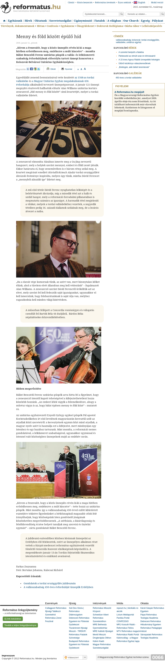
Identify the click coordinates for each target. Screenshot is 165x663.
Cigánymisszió (83, 20)
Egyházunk (15, 20)
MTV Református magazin (128, 631)
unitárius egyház (133, 42)
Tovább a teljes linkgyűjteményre (20, 625)
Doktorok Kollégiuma (110, 26)
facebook (31, 69)
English (139, 2)
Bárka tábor (132, 26)
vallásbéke (121, 42)
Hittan (41, 26)
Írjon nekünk (124, 2)
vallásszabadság (123, 40)
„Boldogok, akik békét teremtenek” (134, 67)
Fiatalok (99, 20)
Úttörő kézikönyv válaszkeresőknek (134, 63)
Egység (145, 20)
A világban (114, 20)
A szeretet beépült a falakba (131, 52)
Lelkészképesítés (152, 26)
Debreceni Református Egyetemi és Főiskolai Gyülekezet (79, 621)
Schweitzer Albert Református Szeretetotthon (101, 618)
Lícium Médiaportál (125, 615)
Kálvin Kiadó (98, 641)
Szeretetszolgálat (60, 20)
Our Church (131, 20)
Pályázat (157, 20)
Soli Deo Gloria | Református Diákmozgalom (76, 611)
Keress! (162, 14)
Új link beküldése (12, 619)
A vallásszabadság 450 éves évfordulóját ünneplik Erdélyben (58, 587)
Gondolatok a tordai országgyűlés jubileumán (50, 583)
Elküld (53, 69)
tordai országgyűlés (150, 40)
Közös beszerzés (84, 2)
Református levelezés (105, 2)
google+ (35, 69)
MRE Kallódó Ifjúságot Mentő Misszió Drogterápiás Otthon (103, 634)
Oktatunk (41, 20)
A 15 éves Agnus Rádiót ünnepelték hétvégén (139, 59)
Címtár (71, 2)
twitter (38, 69)
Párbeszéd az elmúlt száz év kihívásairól (137, 56)
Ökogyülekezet (86, 26)
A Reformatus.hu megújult (129, 92)
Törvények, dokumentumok (17, 26)
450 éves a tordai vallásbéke (129, 78)
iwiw (28, 69)
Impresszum (8, 655)
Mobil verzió (157, 2)
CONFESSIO (123, 621)
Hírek (28, 20)
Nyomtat (68, 69)
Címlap (3, 19)
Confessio (53, 26)
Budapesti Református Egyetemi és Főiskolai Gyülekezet (79, 644)
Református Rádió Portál (128, 634)
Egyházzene (68, 26)
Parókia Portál (123, 618)
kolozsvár (136, 40)
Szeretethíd (50, 615)
